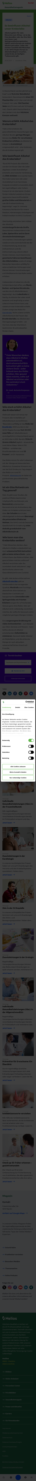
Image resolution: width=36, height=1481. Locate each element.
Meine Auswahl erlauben (18, 772)
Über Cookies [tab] (29, 707)
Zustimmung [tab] (6, 707)
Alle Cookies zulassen (18, 766)
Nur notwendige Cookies (18, 777)
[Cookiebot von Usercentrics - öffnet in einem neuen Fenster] (25, 702)
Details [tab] (17, 707)
